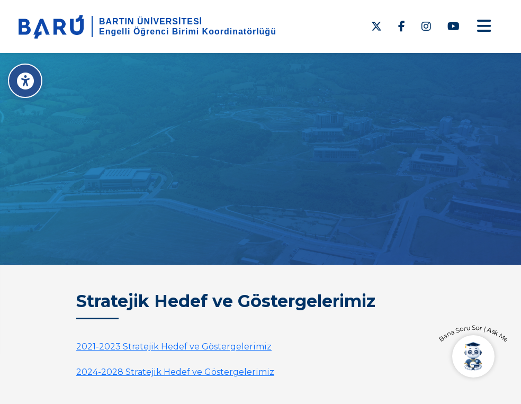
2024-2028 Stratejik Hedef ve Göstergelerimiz (175, 372)
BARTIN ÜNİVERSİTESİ (150, 21)
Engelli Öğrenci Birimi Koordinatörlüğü (187, 31)
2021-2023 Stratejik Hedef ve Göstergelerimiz (174, 347)
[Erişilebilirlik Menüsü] (25, 81)
